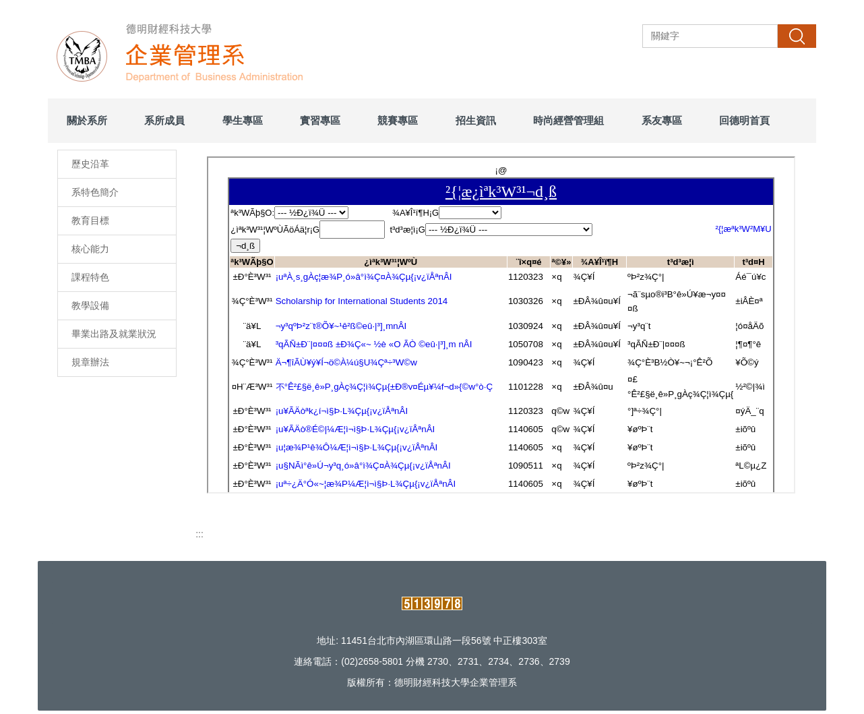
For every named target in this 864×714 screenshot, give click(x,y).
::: (199, 534)
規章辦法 (90, 362)
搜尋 (796, 35)
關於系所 (87, 120)
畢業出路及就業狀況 (113, 333)
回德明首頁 (744, 120)
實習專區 (320, 120)
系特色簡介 (95, 192)
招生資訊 (476, 120)
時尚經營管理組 (568, 120)
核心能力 (90, 248)
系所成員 (164, 120)
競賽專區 (397, 120)
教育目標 (90, 220)
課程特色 (90, 277)
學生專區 (242, 120)
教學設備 (90, 305)
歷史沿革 (90, 163)
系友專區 (662, 120)
